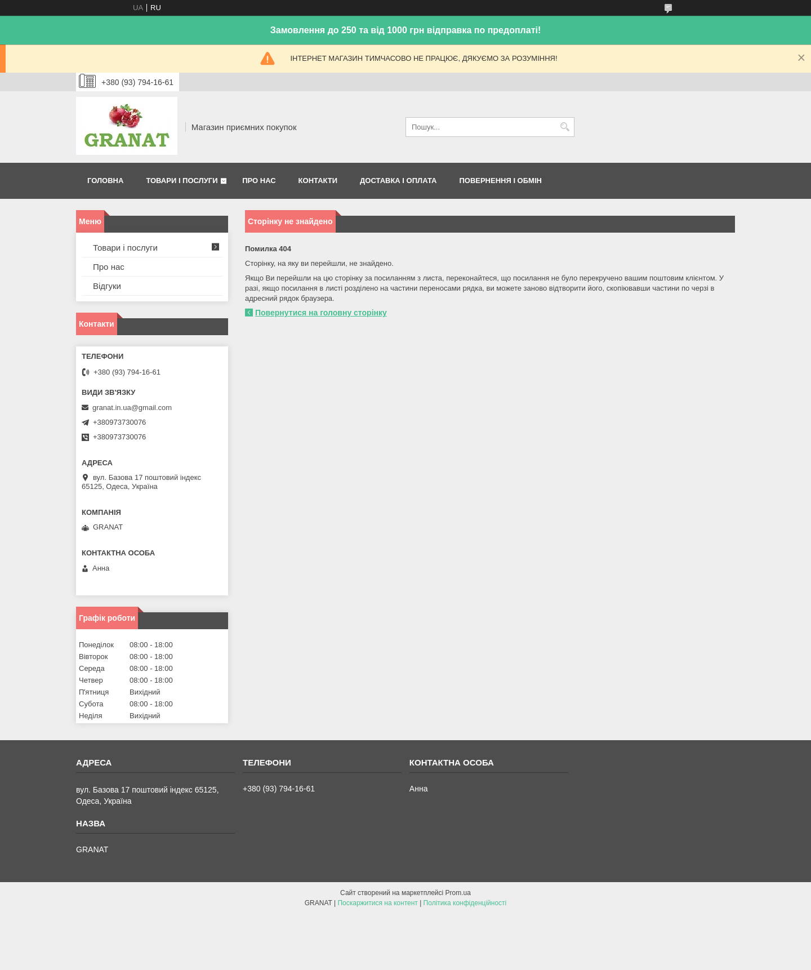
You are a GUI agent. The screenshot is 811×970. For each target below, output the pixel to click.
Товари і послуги (181, 180)
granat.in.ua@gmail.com (132, 407)
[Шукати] (564, 127)
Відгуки (107, 286)
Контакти (318, 180)
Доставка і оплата (398, 180)
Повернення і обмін (500, 180)
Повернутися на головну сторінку (321, 312)
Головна (105, 180)
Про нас (258, 180)
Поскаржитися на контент (377, 903)
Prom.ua (458, 893)
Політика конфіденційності (465, 903)
